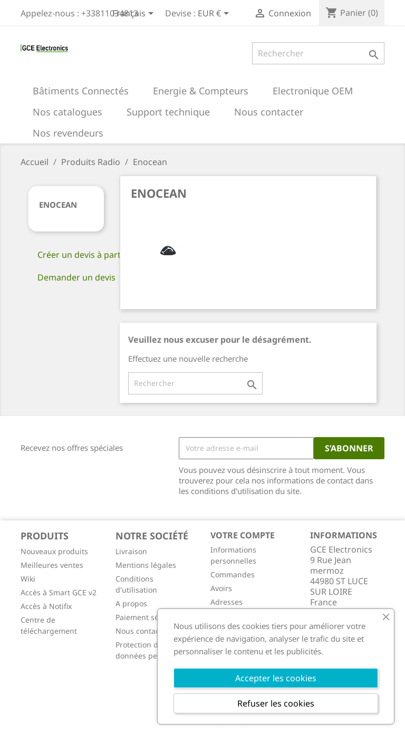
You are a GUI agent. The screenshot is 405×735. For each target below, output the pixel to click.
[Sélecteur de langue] (134, 14)
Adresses (226, 602)
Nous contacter (142, 631)
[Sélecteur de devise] (215, 14)
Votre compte (242, 535)
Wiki (28, 579)
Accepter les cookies (275, 678)
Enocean (58, 204)
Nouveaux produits (54, 551)
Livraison (131, 551)
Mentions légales (145, 565)
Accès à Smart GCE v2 (59, 592)
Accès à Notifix (46, 606)
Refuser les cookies (275, 703)
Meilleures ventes (52, 565)
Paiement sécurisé (147, 617)
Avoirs (221, 588)
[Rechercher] (318, 53)
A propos (131, 603)
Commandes (232, 574)
